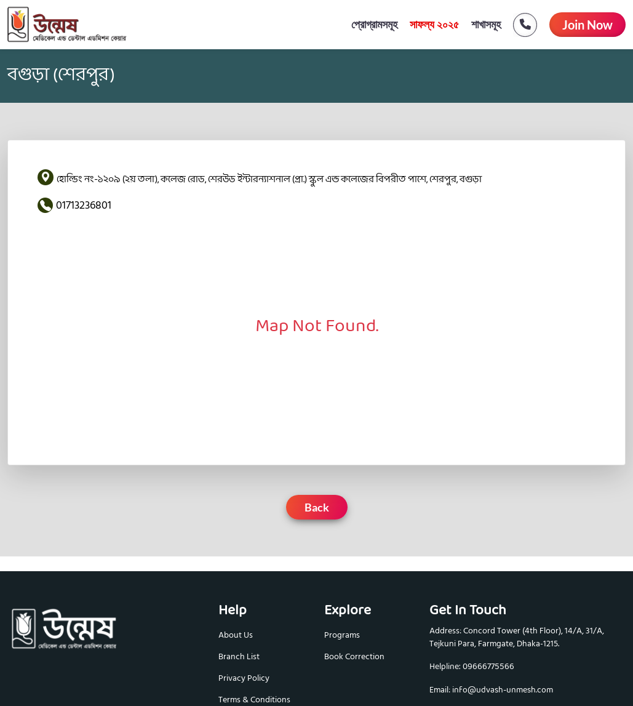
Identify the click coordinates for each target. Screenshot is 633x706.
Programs (342, 635)
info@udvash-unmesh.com (502, 690)
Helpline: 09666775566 (471, 667)
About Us (235, 635)
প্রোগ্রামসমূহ (374, 24)
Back (317, 507)
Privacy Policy (243, 678)
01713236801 (83, 205)
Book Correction (354, 656)
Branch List (239, 656)
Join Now (587, 24)
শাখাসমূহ (486, 24)
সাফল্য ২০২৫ (435, 24)
